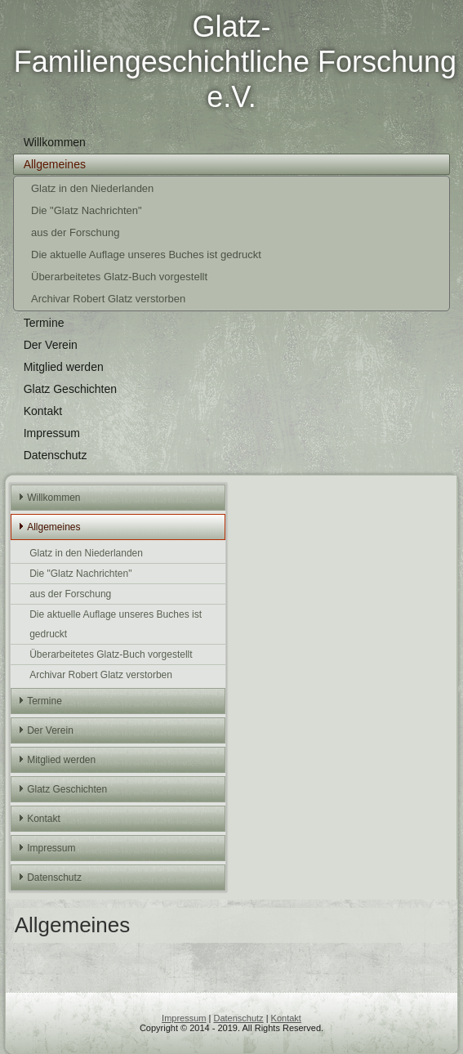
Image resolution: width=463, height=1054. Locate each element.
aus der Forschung (75, 232)
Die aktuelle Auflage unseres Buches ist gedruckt (146, 254)
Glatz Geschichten (70, 388)
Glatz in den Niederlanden (92, 188)
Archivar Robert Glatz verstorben (108, 299)
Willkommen (55, 142)
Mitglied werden (64, 366)
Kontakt (43, 411)
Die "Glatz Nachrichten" (86, 210)
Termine (44, 322)
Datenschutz (55, 455)
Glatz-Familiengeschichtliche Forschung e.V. (235, 62)
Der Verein (51, 344)
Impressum (52, 433)
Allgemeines (55, 164)
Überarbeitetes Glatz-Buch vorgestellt (119, 276)
